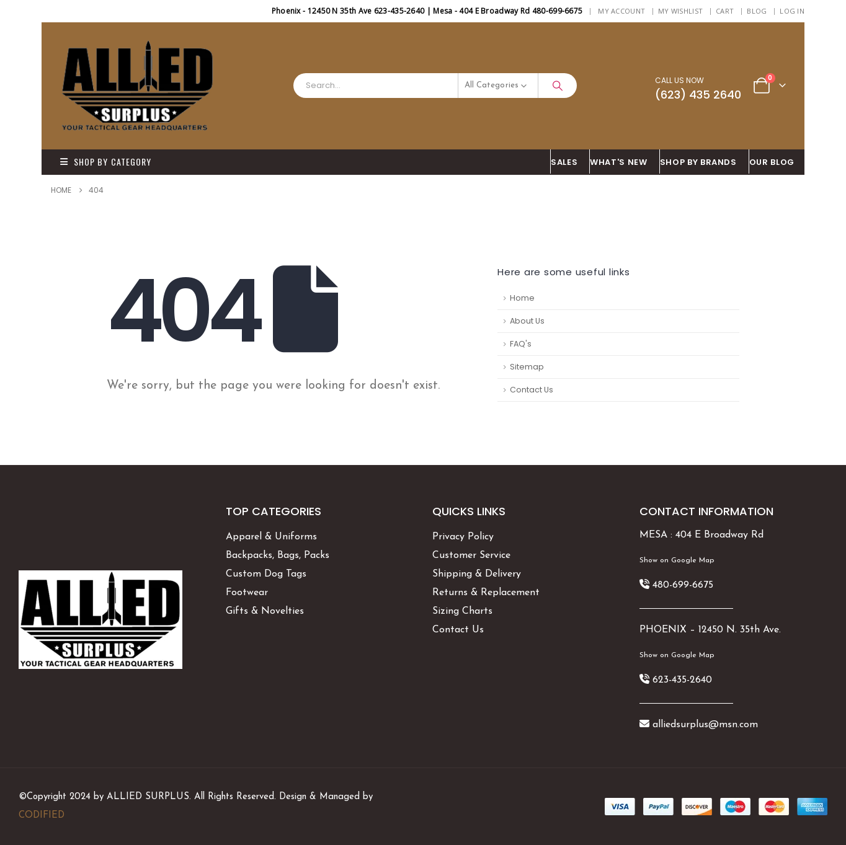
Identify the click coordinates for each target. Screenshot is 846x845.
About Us (527, 321)
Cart (725, 10)
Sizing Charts (462, 611)
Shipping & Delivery (476, 574)
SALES (564, 162)
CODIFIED (42, 815)
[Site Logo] (137, 86)
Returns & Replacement (486, 593)
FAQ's (521, 343)
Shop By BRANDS (698, 162)
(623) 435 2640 (698, 94)
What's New (619, 162)
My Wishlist (680, 10)
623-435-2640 (682, 680)
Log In (792, 10)
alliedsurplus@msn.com (705, 725)
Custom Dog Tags (266, 574)
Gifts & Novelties (265, 611)
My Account (621, 10)
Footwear (247, 593)
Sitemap (527, 366)
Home (522, 298)
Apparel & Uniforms (271, 537)
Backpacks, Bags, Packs (277, 555)
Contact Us (531, 389)
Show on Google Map (676, 560)
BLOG (757, 10)
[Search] (557, 85)
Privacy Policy (463, 537)
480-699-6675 (682, 585)
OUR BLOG (772, 162)
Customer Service (471, 555)
